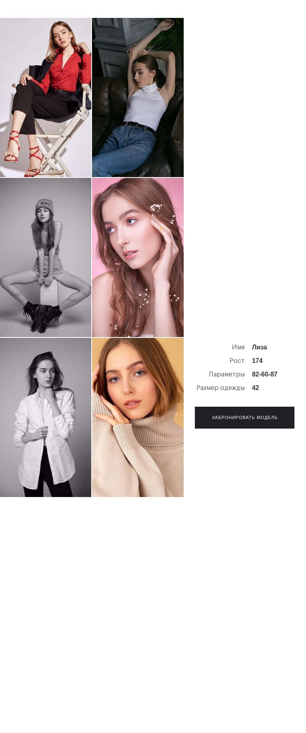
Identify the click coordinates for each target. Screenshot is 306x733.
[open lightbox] (45, 97)
